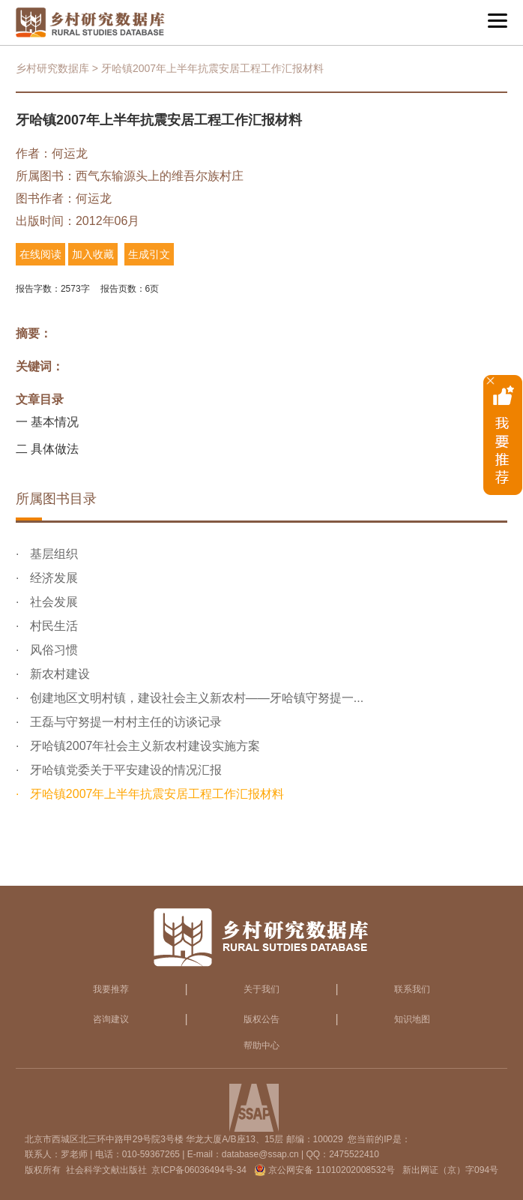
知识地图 (412, 1019)
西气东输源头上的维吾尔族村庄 (160, 176)
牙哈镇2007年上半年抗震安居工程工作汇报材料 (155, 794)
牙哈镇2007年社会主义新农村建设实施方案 (143, 746)
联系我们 (412, 989)
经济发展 (51, 578)
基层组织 (51, 554)
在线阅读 (40, 254)
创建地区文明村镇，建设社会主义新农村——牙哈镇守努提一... (194, 698)
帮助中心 (261, 1045)
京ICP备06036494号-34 (199, 1170)
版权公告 (261, 1019)
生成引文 (149, 254)
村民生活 (51, 626)
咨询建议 (111, 1019)
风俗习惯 (51, 650)
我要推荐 (111, 989)
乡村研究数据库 (52, 68)
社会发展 (51, 602)
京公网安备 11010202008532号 (331, 1170)
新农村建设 (57, 674)
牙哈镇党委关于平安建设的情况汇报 (123, 770)
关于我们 (261, 989)
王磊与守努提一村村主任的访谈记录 (123, 722)
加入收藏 (93, 254)
